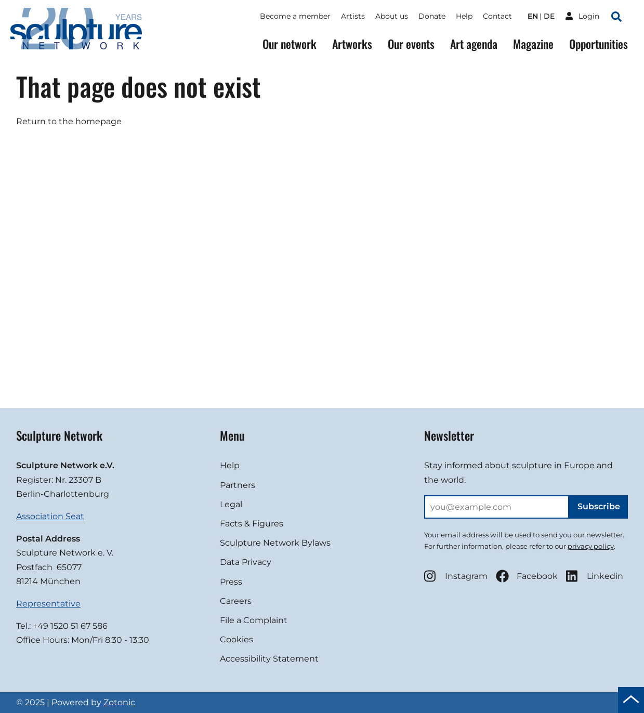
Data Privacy (245, 562)
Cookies (236, 639)
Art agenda (473, 44)
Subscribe (598, 506)
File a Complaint (253, 620)
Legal (231, 504)
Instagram (456, 576)
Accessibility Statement (269, 659)
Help (464, 16)
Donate (431, 16)
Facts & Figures (251, 524)
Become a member (295, 16)
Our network (289, 44)
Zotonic (119, 702)
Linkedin (594, 576)
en (533, 16)
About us (391, 16)
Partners (237, 485)
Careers (236, 601)
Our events (411, 44)
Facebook (527, 576)
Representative (48, 604)
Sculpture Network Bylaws (275, 543)
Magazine (533, 44)
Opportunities (598, 44)
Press (231, 582)
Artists (353, 16)
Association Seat (50, 516)
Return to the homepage (69, 121)
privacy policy (591, 546)
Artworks (352, 44)
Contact (497, 16)
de (549, 16)
